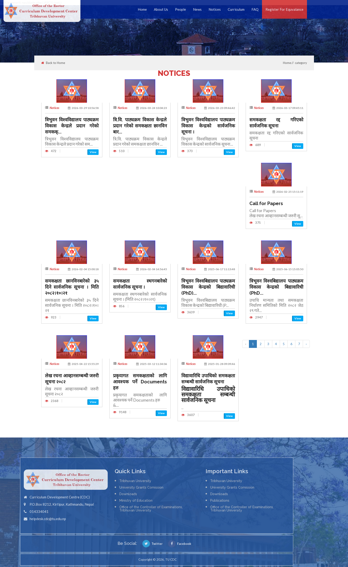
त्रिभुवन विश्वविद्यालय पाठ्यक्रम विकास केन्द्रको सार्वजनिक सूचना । (208, 126)
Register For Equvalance (284, 9)
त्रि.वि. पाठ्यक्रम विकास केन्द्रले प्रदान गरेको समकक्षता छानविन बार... (140, 126)
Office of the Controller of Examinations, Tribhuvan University (151, 508)
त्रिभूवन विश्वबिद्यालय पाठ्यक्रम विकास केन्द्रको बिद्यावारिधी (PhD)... (208, 287)
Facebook (179, 544)
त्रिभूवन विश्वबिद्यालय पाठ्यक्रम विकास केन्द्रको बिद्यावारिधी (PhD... (276, 287)
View (93, 152)
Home (142, 9)
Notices (215, 9)
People (180, 9)
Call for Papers (266, 203)
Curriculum (236, 9)
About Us (161, 9)
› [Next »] (306, 344)
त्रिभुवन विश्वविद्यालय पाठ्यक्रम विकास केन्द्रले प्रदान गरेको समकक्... (72, 126)
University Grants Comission (141, 487)
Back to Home (53, 62)
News (197, 9)
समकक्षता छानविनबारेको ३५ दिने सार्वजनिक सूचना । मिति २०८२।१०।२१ (72, 287)
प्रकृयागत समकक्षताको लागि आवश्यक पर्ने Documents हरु (140, 382)
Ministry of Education (135, 500)
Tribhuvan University (135, 481)
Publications (219, 500)
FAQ (255, 9)
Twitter (152, 544)
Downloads (128, 494)
